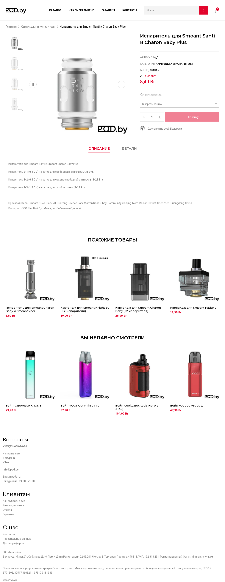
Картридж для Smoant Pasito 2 (193, 307)
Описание (99, 149)
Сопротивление (150, 94)
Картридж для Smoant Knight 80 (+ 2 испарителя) (84, 309)
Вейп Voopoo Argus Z (186, 405)
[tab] (99, 149)
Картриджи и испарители (38, 26)
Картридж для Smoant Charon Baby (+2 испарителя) (138, 309)
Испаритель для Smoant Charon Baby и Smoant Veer (30, 309)
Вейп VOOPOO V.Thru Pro (79, 405)
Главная (11, 26)
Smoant (155, 70)
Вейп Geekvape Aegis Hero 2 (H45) (136, 407)
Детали (129, 149)
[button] (215, 10)
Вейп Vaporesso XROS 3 (23, 405)
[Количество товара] (152, 117)
